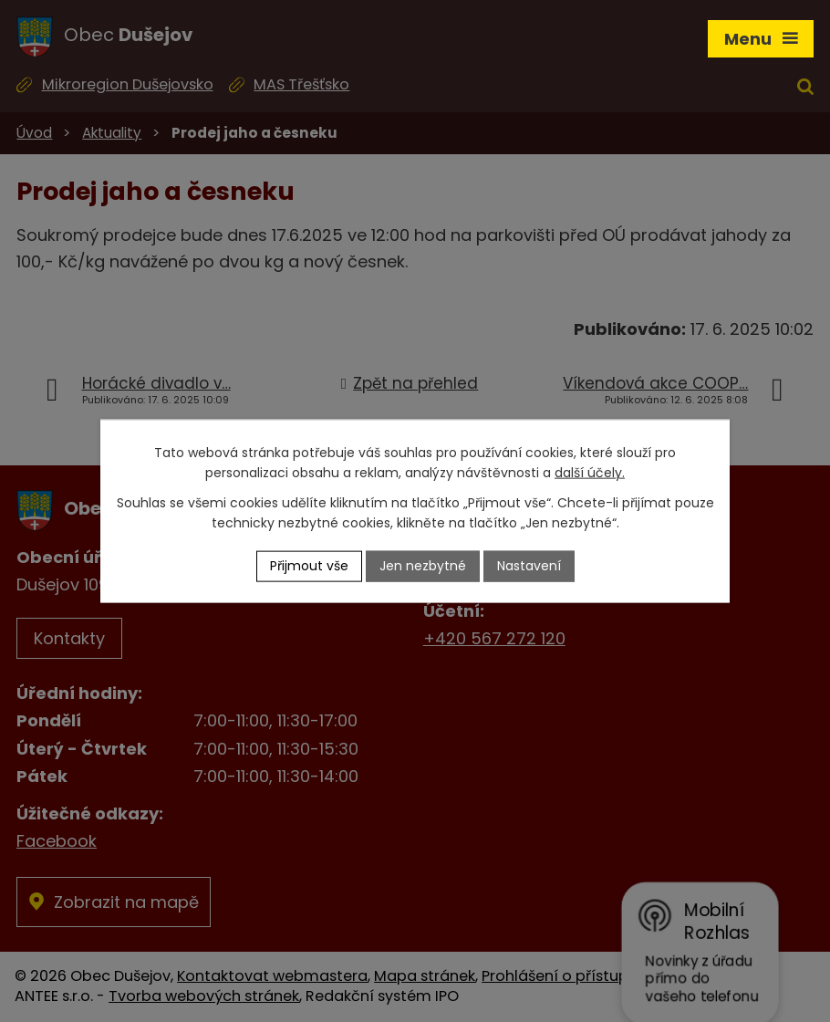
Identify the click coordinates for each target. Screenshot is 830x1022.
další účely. (590, 473)
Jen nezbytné (422, 566)
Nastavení (529, 566)
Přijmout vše (309, 566)
